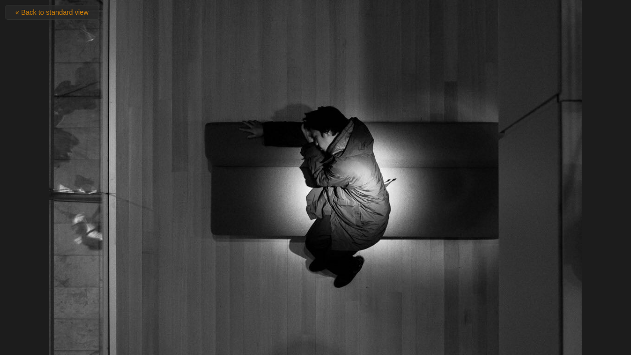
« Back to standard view (52, 12)
